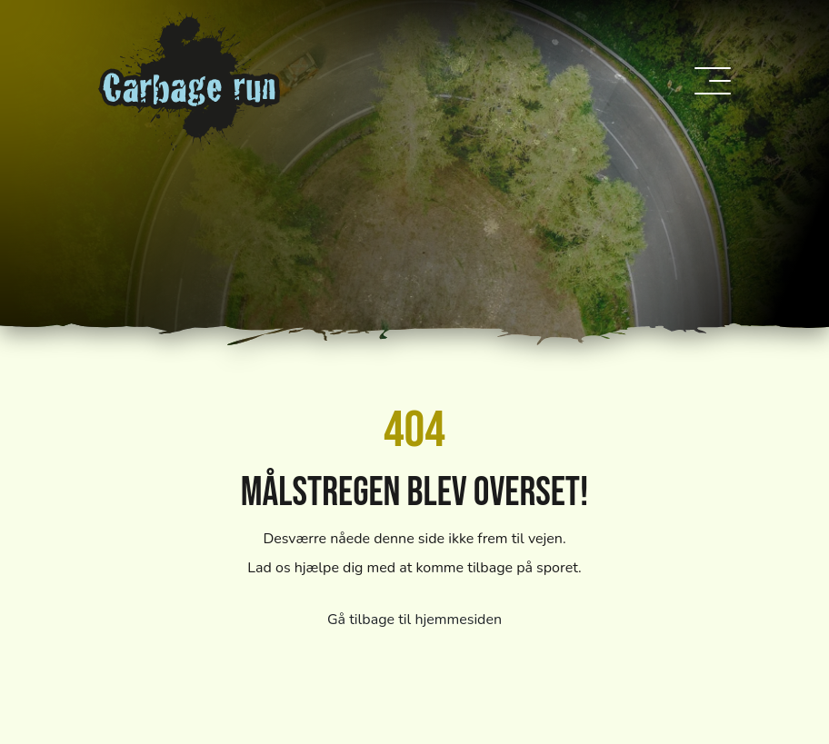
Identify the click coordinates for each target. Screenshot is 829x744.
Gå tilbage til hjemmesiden (414, 620)
